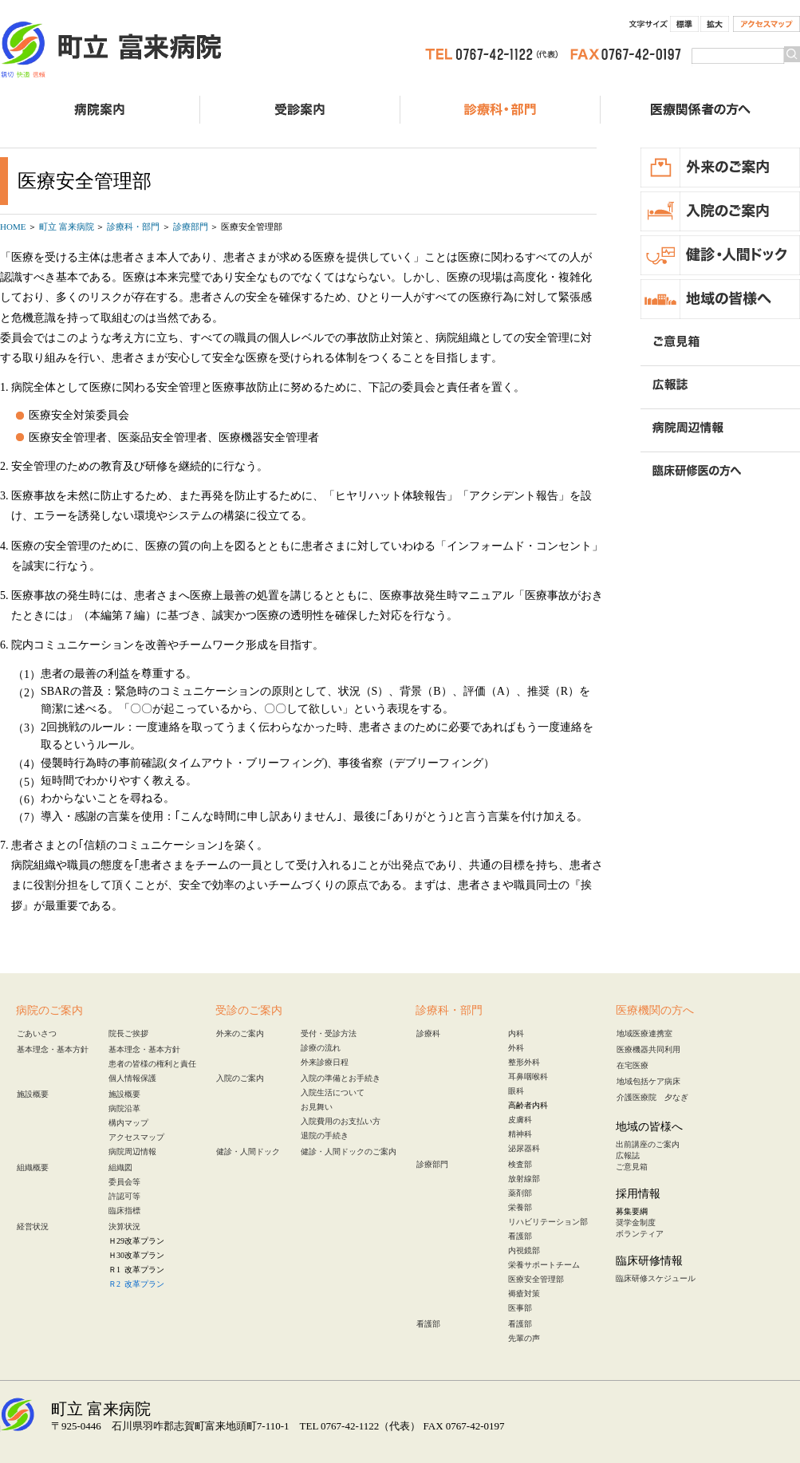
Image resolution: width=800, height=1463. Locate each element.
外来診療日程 (325, 1062)
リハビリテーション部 (548, 1221)
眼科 (516, 1090)
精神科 (520, 1134)
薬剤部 (520, 1193)
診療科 (428, 1033)
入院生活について (333, 1092)
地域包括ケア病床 (648, 1081)
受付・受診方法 (329, 1033)
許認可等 (124, 1196)
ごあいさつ (37, 1033)
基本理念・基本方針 (53, 1049)
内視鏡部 (524, 1250)
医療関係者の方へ (700, 110)
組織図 (120, 1167)
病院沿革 (124, 1108)
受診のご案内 (300, 110)
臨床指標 (124, 1210)
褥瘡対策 (524, 1293)
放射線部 (524, 1178)
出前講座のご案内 (648, 1144)
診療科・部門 (500, 110)
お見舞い (317, 1106)
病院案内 (99, 110)
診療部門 (432, 1164)
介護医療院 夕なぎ (652, 1097)
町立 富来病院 (111, 52)
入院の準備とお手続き (340, 1078)
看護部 (520, 1236)
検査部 (520, 1164)
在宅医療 (632, 1065)
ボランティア (640, 1233)
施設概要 (33, 1094)
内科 (516, 1033)
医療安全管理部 (536, 1279)
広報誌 (628, 1155)
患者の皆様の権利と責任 (152, 1063)
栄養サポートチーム (544, 1264)
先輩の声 (524, 1338)
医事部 (520, 1307)
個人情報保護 (132, 1078)
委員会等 (124, 1181)
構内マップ (128, 1122)
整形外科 (524, 1062)
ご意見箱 (632, 1166)
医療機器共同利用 (648, 1049)
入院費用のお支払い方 (340, 1121)
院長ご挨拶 (128, 1033)
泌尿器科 (524, 1148)
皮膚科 (520, 1119)
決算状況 (124, 1226)
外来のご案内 (240, 1033)
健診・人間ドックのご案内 (348, 1151)
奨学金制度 (636, 1222)
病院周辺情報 (132, 1151)
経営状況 (33, 1226)
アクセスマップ (766, 24)
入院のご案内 (240, 1078)
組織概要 (33, 1167)
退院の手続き (325, 1135)
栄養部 (520, 1207)
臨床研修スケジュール (656, 1278)
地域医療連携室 (644, 1033)
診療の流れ (321, 1047)
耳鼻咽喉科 (528, 1076)
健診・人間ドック (248, 1151)
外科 (516, 1047)
